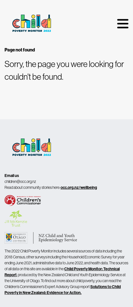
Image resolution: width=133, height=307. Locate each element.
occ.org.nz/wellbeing (79, 187)
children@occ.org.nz (20, 181)
